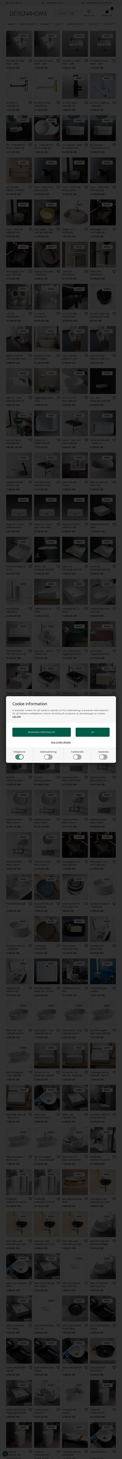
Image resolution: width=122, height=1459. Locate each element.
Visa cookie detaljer (61, 742)
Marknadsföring (48, 755)
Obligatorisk (19, 755)
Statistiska (103, 755)
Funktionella (77, 755)
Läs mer (16, 716)
